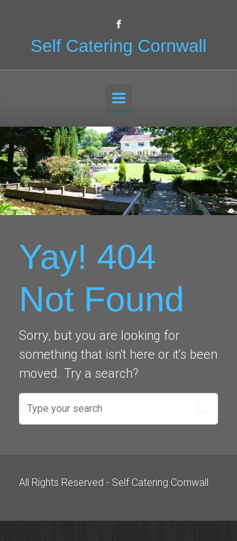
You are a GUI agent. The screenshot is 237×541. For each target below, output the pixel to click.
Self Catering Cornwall (118, 46)
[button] (17, 171)
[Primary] (119, 98)
